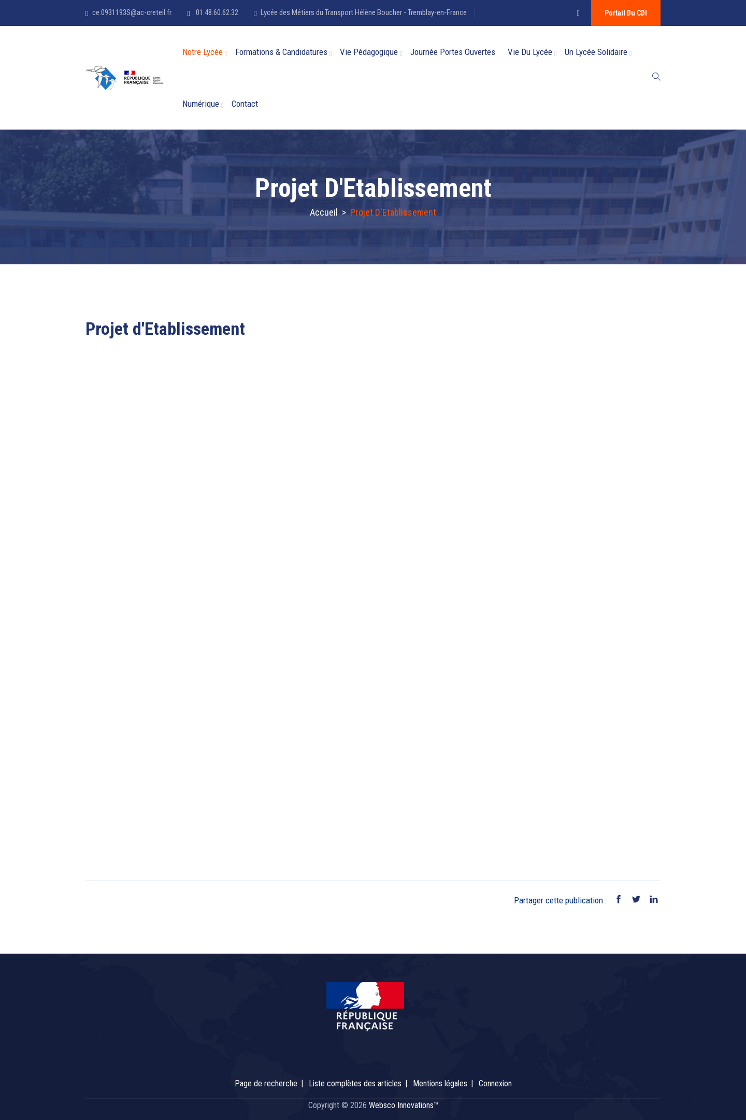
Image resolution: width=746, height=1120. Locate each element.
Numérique (200, 103)
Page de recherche (266, 1083)
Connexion (495, 1083)
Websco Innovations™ (403, 1105)
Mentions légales (440, 1083)
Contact (245, 103)
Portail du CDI (626, 13)
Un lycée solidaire (596, 52)
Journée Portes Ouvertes (452, 52)
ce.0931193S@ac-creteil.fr (131, 12)
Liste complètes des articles (355, 1083)
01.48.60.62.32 (216, 12)
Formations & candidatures (281, 52)
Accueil (324, 212)
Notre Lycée (202, 52)
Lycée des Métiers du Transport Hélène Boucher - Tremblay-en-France (364, 12)
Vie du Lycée (530, 52)
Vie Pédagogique (369, 52)
